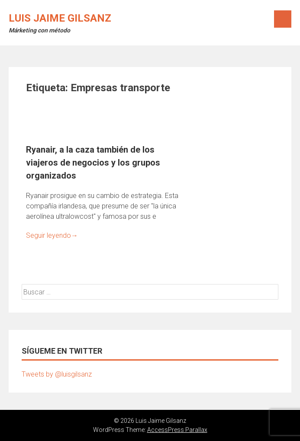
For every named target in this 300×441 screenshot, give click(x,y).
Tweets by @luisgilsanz (57, 374)
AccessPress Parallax (177, 429)
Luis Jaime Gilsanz (60, 18)
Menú (282, 19)
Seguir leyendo (52, 235)
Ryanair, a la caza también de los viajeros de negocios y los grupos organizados (93, 162)
